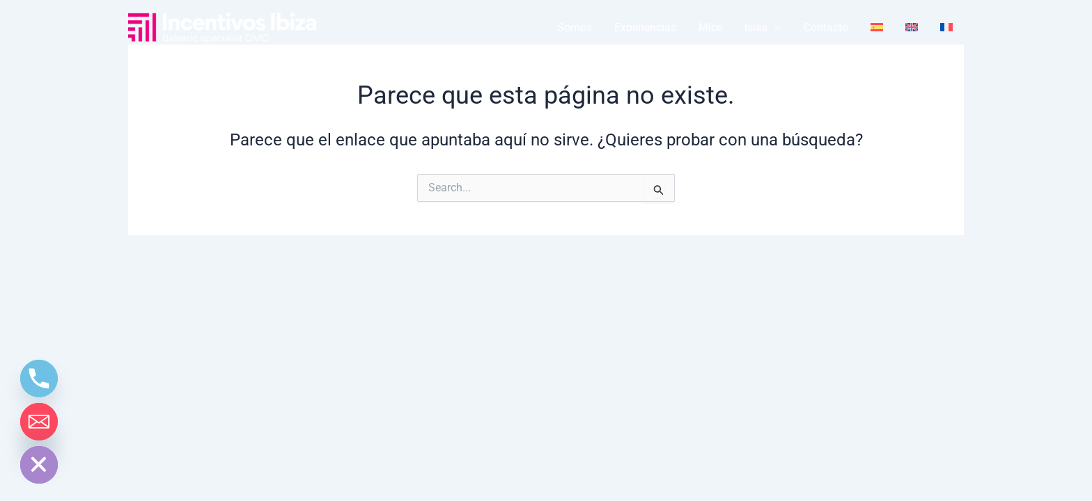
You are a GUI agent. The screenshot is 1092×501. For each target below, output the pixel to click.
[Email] (39, 421)
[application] (774, 28)
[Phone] (39, 378)
